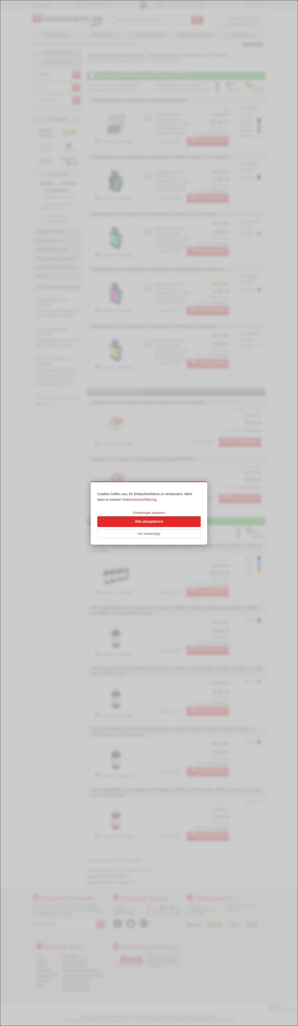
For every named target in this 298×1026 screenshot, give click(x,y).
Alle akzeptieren (149, 521)
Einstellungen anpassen (149, 512)
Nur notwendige (149, 534)
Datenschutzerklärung (139, 499)
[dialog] (149, 513)
